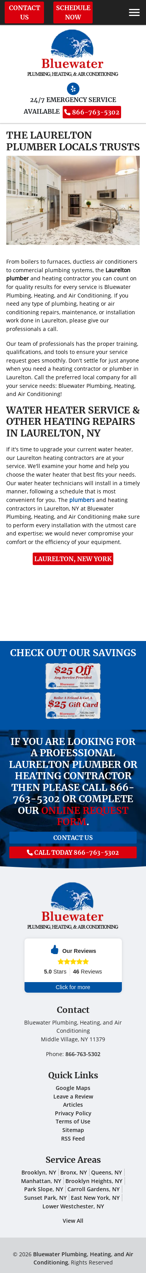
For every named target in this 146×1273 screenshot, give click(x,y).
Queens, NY (106, 1172)
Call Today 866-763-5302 (73, 849)
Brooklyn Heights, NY (93, 1181)
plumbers (82, 500)
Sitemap (73, 1130)
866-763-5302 (92, 112)
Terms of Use (73, 1121)
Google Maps (73, 1088)
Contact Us (24, 12)
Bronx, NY (73, 1172)
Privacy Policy (73, 1113)
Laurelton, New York (73, 559)
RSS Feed (73, 1138)
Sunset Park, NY (45, 1197)
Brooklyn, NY (38, 1172)
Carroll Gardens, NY (93, 1189)
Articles (73, 1104)
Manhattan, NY (41, 1181)
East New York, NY (95, 1197)
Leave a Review (73, 1096)
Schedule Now (73, 12)
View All (73, 1220)
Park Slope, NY (43, 1189)
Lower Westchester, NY (73, 1206)
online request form (84, 816)
